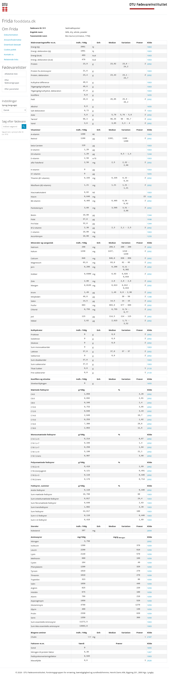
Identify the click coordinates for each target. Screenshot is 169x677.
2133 (149, 368)
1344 (149, 215)
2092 (149, 64)
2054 (149, 530)
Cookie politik (10, 49)
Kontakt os (8, 54)
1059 (149, 545)
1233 (149, 236)
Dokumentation (11, 34)
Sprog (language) (9, 105)
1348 (149, 296)
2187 (149, 637)
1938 (149, 196)
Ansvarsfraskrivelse (12, 39)
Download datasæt (12, 44)
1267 (149, 652)
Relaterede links (11, 59)
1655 (149, 95)
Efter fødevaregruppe (12, 81)
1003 (149, 47)
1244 (149, 154)
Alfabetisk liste (11, 74)
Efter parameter (12, 89)
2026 (149, 660)
